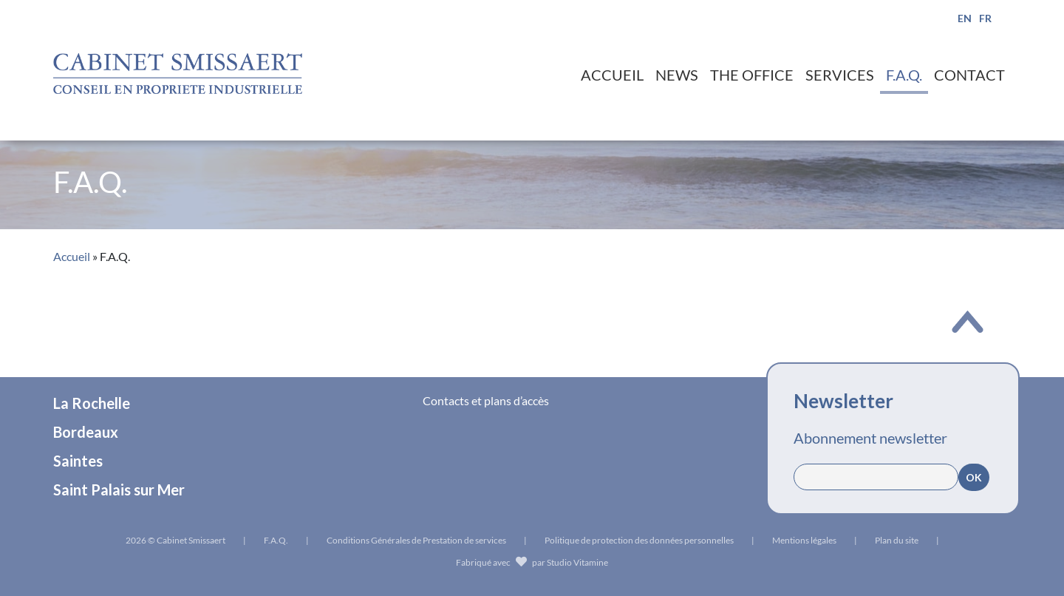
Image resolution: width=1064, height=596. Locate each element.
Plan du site (896, 540)
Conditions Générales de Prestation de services (416, 540)
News (676, 75)
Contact (969, 75)
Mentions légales (804, 540)
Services (839, 75)
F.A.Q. (904, 75)
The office (752, 75)
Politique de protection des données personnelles (639, 540)
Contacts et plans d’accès (486, 400)
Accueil (612, 75)
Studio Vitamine (577, 562)
